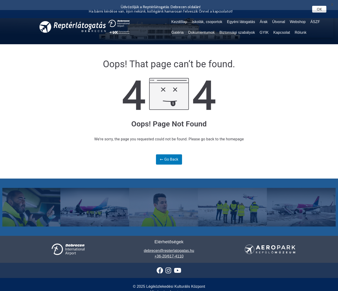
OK (319, 9)
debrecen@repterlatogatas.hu (169, 246)
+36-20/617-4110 (169, 252)
